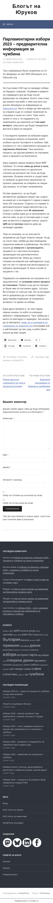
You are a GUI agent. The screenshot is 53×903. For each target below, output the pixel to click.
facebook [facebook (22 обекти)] (24, 631)
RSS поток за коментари (15, 816)
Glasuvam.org (10, 108)
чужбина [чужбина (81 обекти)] (36, 674)
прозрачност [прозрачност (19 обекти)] (17, 665)
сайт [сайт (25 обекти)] (11, 669)
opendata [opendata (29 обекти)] (8, 634)
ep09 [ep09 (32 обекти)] (16, 630)
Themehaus (45, 893)
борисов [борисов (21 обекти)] (37, 635)
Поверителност (10, 874)
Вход (5, 803)
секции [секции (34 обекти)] (19, 668)
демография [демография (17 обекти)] (8, 650)
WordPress (24, 893)
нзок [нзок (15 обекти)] (4, 661)
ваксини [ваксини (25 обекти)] (25, 640)
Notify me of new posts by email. (18, 503)
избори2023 (17, 360)
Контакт (6, 861)
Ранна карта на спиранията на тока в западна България (14, 383)
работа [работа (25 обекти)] (34, 665)
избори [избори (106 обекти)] (9, 654)
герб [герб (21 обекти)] (38, 640)
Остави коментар (13, 62)
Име (5, 455)
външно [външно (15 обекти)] (32, 640)
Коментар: (8, 418)
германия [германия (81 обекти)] (11, 645)
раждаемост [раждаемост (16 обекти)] (43, 665)
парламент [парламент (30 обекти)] (40, 660)
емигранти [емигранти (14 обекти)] (17, 650)
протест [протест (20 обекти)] (27, 665)
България (11, 357)
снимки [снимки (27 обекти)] (27, 669)
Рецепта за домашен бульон (17, 704)
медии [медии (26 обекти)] (45, 655)
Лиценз (6, 868)
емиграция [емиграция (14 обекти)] (25, 650)
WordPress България (13, 823)
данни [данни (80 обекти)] (35, 645)
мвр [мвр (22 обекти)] (39, 655)
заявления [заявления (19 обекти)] (34, 650)
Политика (22, 357)
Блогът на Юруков (26, 9)
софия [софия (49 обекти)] (36, 668)
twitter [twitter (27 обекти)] (25, 634)
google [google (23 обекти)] (32, 631)
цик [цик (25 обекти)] (26, 674)
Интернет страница (12, 480)
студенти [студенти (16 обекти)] (20, 675)
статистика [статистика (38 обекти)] (10, 674)
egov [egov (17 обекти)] (11, 631)
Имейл (7, 467)
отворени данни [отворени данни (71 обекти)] (20, 660)
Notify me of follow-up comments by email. (23, 495)
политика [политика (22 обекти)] (7, 665)
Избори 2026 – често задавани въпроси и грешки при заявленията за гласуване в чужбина (25, 611)
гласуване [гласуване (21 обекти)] (24, 646)
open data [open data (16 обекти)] (17, 635)
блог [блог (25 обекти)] (30, 634)
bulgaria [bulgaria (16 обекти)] (6, 631)
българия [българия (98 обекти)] (11, 639)
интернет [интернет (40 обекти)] (23, 654)
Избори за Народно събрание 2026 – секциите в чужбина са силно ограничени (26, 570)
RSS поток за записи (13, 810)
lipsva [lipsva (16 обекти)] (38, 631)
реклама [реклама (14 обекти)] (6, 669)
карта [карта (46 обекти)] (33, 655)
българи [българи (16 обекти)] (45, 635)
